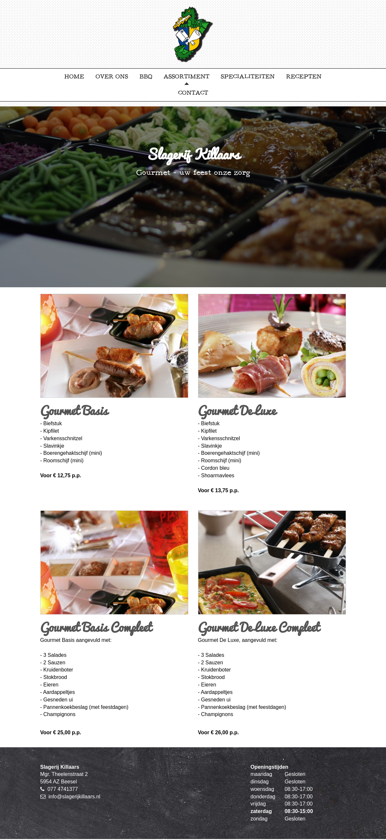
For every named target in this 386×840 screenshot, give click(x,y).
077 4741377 (62, 789)
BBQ (146, 76)
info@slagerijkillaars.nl (74, 796)
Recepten (304, 76)
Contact (193, 92)
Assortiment (186, 76)
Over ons (112, 76)
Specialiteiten (248, 76)
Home (74, 76)
